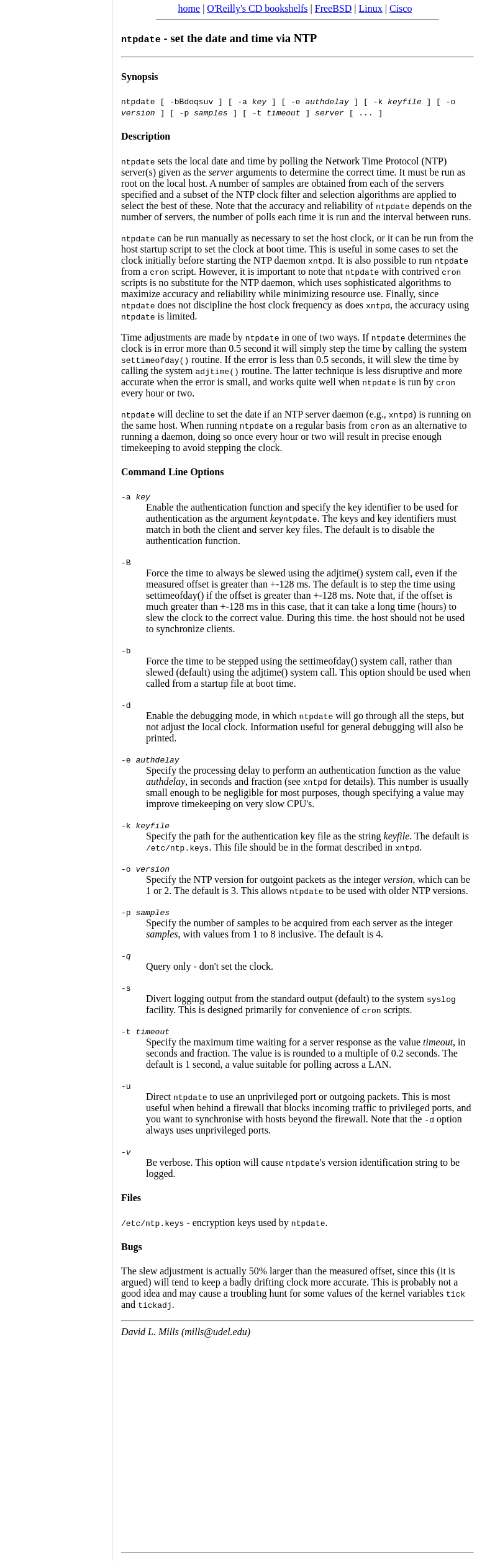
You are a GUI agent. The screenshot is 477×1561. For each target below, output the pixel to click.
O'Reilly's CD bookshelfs (257, 8)
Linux (371, 8)
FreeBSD (333, 8)
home (189, 8)
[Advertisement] (56, 776)
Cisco (400, 8)
